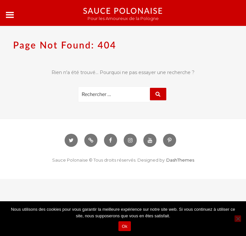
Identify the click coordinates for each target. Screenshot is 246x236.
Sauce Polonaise (123, 10)
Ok (124, 226)
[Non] (238, 218)
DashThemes (180, 160)
